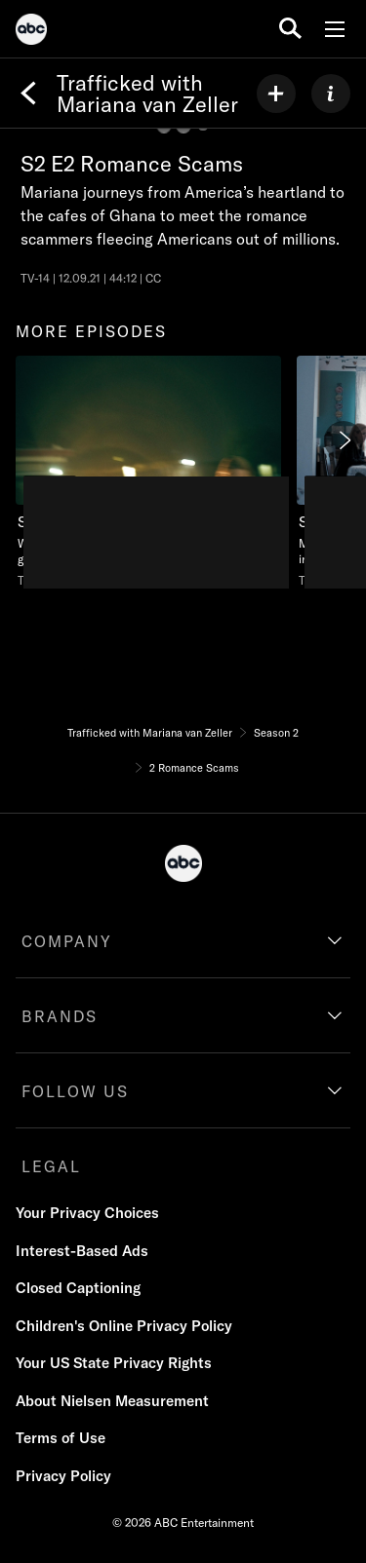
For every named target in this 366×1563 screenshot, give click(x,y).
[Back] (28, 93)
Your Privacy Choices (87, 1212)
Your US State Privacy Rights (114, 1362)
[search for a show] (290, 29)
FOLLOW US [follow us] (75, 1091)
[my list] (276, 93)
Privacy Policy (63, 1476)
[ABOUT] (330, 93)
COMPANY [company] (66, 941)
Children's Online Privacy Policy (124, 1325)
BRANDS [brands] (59, 1016)
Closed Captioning (78, 1287)
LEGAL (51, 1166)
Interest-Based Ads (82, 1250)
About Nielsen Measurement (112, 1400)
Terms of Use (60, 1438)
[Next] (343, 440)
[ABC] (31, 32)
